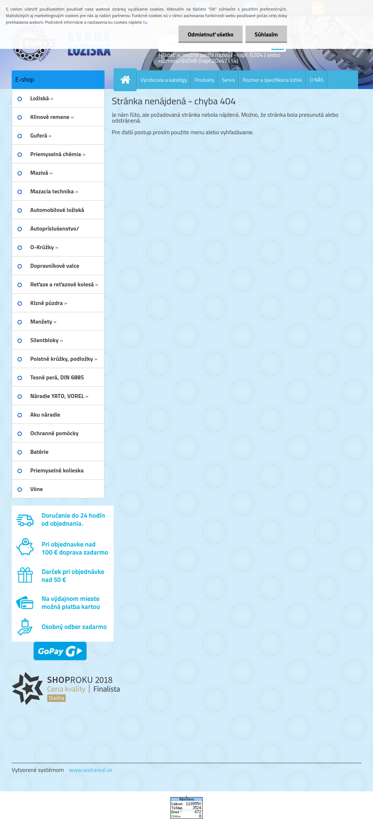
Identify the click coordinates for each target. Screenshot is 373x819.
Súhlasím (266, 34)
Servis (228, 80)
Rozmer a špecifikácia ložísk (272, 80)
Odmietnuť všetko (210, 34)
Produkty (205, 80)
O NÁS (316, 80)
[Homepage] (128, 79)
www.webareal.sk (91, 769)
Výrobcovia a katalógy (164, 80)
